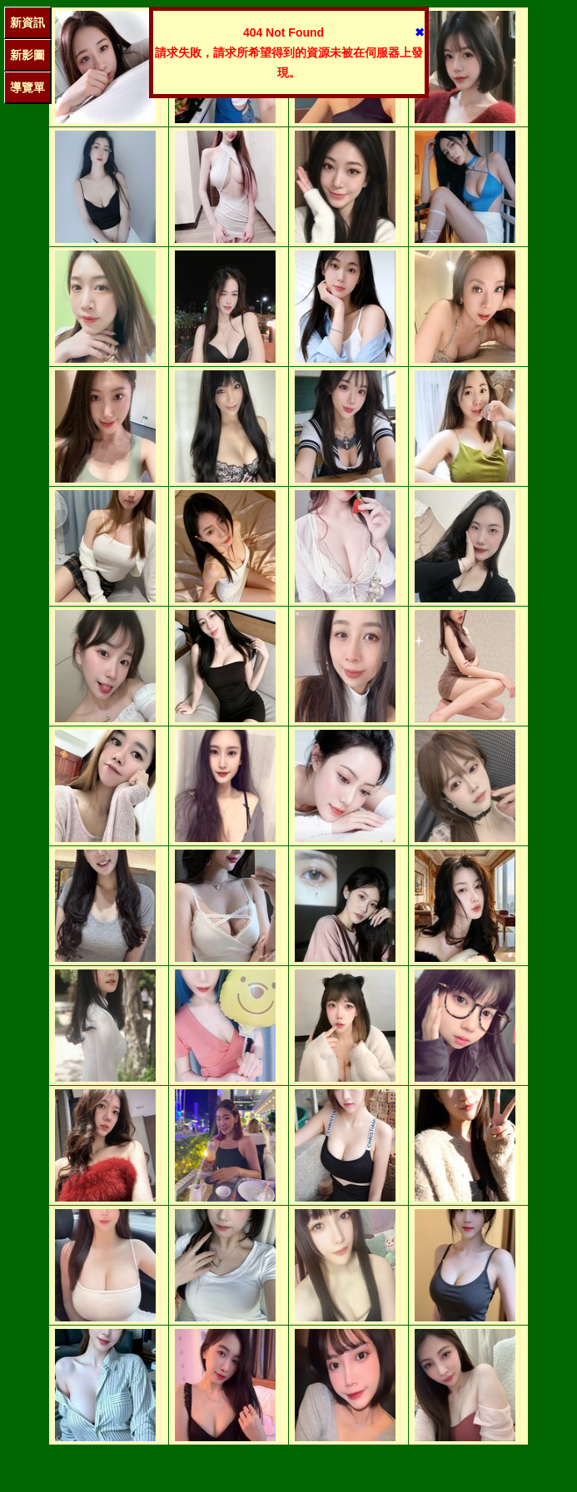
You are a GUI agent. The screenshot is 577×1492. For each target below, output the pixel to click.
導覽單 (27, 87)
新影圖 (27, 55)
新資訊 (27, 22)
